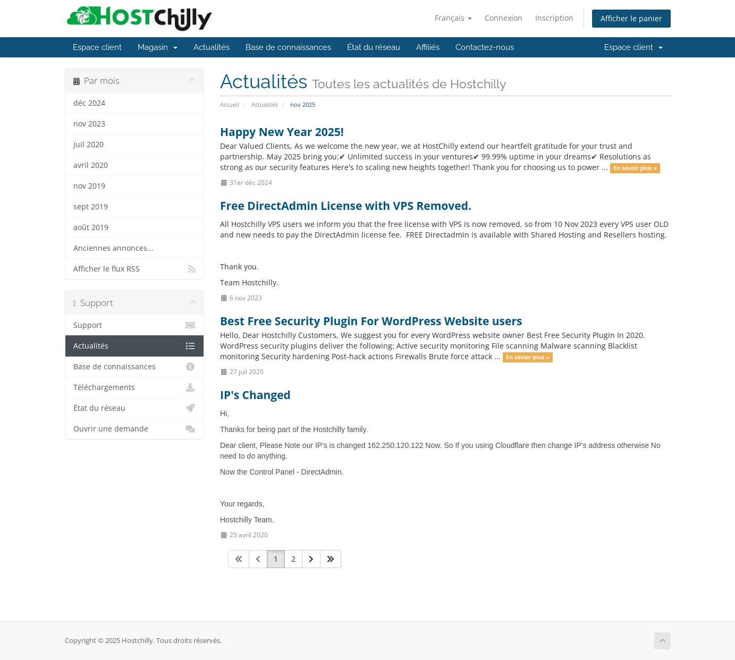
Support (134, 325)
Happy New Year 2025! (282, 131)
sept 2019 (90, 206)
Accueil (229, 104)
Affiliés (428, 47)
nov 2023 (89, 124)
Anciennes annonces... (113, 248)
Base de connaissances (288, 47)
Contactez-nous (484, 47)
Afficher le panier (631, 18)
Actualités (211, 47)
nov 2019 (89, 186)
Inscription (554, 18)
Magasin (158, 47)
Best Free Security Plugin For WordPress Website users (371, 321)
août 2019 (90, 227)
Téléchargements (134, 387)
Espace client (97, 47)
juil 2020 (88, 144)
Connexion (503, 18)
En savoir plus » (634, 168)
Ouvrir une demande (134, 428)
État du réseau (373, 47)
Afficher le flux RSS (134, 269)
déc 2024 (89, 103)
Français (453, 18)
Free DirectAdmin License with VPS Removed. (345, 205)
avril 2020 (90, 165)
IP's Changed (255, 394)
